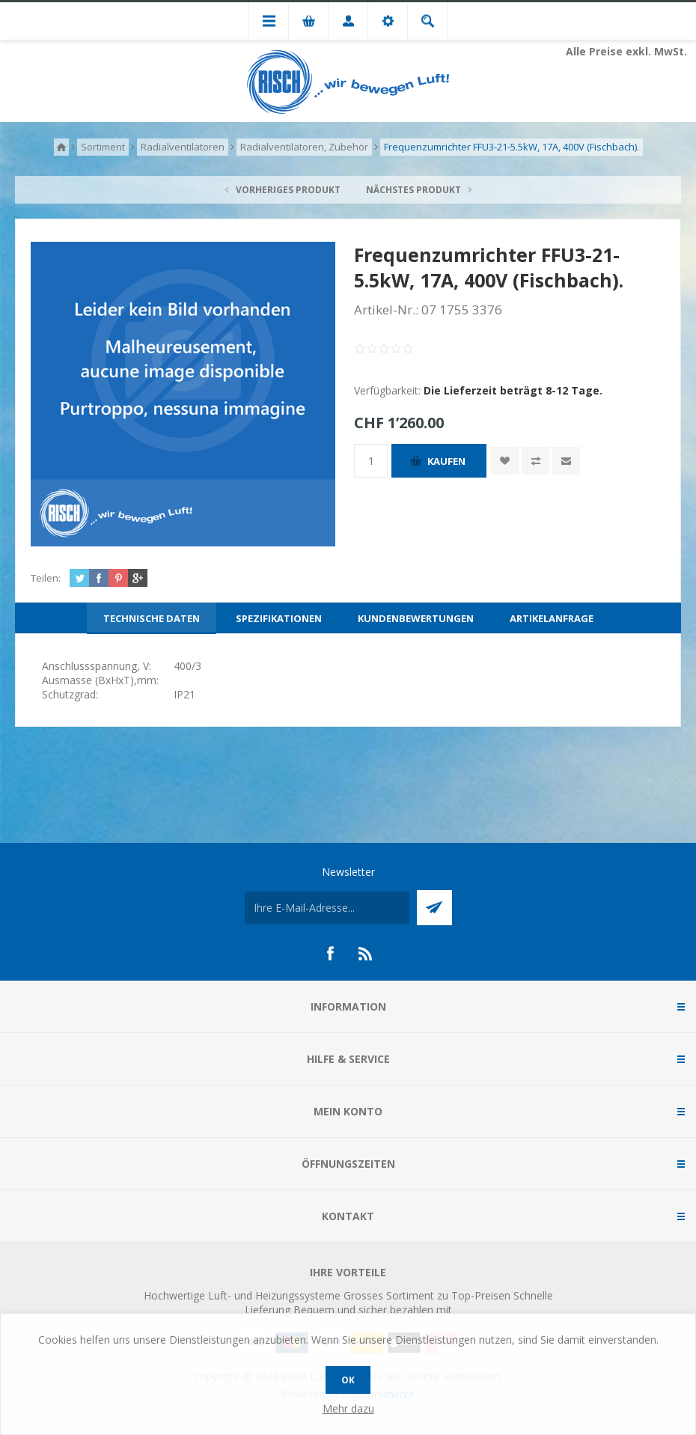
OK (348, 1380)
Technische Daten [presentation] (151, 618)
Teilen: (46, 578)
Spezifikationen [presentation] (279, 618)
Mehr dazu (348, 1408)
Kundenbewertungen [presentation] (416, 618)
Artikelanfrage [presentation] (551, 618)
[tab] (151, 618)
